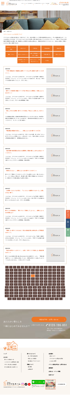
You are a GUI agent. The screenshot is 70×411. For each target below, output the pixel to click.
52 (45, 276)
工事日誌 (35, 48)
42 (62, 273)
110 (58, 287)
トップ (5, 354)
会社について (52, 356)
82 (54, 281)
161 (56, 299)
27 (58, 270)
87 (15, 284)
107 (44, 287)
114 (16, 290)
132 (39, 293)
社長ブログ (23, 48)
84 (62, 281)
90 (28, 284)
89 (24, 284)
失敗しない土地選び (32, 358)
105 (34, 287)
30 (11, 273)
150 (63, 296)
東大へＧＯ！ (59, 54)
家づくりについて (31, 354)
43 (7, 276)
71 (7, 281)
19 (24, 270)
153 (19, 299)
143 (30, 296)
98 (62, 284)
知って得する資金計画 (32, 356)
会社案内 (51, 354)
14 (62, 267)
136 (58, 293)
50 (37, 276)
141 (21, 296)
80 (45, 281)
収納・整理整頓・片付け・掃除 (35, 54)
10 (45, 267)
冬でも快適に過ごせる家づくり (11, 367)
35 (32, 273)
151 (9, 299)
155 (28, 299)
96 (54, 284)
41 (58, 273)
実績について (30, 364)
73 (15, 281)
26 (54, 270)
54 (54, 276)
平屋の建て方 (47, 54)
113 (11, 290)
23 (41, 270)
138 (6, 296)
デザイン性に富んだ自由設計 (10, 364)
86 (11, 284)
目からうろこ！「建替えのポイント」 (35, 60)
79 (41, 281)
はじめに (6, 357)
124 (63, 290)
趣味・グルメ (11, 54)
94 (45, 284)
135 (53, 293)
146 (44, 296)
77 (32, 281)
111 (63, 287)
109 (53, 287)
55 (58, 276)
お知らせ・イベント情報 (11, 48)
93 (41, 284)
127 (16, 293)
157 (37, 299)
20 (28, 270)
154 (23, 299)
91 (32, 284)
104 (30, 287)
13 (58, 267)
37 (41, 273)
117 (30, 290)
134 (49, 293)
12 (54, 267)
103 (25, 287)
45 (15, 276)
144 (35, 296)
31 (15, 273)
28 (62, 270)
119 (39, 290)
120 (44, 290)
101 (16, 287)
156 (33, 299)
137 (63, 293)
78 (37, 281)
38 (45, 273)
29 (7, 273)
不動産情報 (47, 48)
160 (51, 299)
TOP (4, 31)
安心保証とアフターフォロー (34, 361)
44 (11, 276)
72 (11, 281)
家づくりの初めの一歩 (9, 359)
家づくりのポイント (23, 54)
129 (25, 293)
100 (11, 287)
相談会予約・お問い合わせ (49, 320)
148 (53, 296)
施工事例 (30, 3)
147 (49, 296)
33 (24, 273)
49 (32, 276)
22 (37, 270)
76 (28, 281)
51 (41, 276)
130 (30, 293)
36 (37, 273)
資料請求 (51, 368)
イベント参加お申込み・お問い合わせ (57, 364)
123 (58, 290)
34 (28, 273)
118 (35, 290)
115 (21, 290)
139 (11, 296)
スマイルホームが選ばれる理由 (56, 358)
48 (28, 276)
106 (39, 287)
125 (6, 293)
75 (24, 281)
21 (32, 270)
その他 (46, 60)
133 (44, 293)
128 (21, 293)
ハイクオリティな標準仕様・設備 (11, 362)
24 (45, 270)
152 (14, 299)
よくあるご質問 (53, 361)
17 (15, 270)
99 (6, 287)
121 (49, 290)
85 (7, 284)
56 (62, 276)
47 (24, 276)
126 (11, 293)
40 (54, 273)
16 (11, 270)
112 (6, 290)
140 (16, 296)
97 (58, 284)
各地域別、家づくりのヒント (23, 60)
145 (39, 296)
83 (58, 281)
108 (49, 287)
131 (35, 293)
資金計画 (59, 48)
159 (47, 299)
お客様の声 (37, 3)
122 (53, 290)
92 (37, 284)
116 (25, 290)
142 (25, 296)
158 (42, 299)
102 (20, 287)
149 (58, 296)
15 (7, 270)
